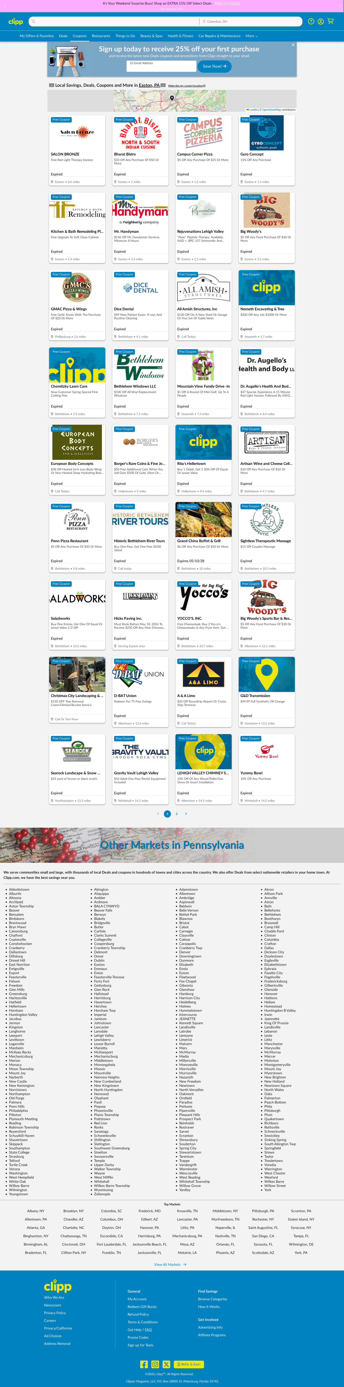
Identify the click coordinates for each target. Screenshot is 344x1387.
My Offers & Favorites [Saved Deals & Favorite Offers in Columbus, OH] (37, 36)
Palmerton (270, 1098)
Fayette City (272, 973)
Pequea (98, 1106)
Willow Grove (188, 1186)
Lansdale (99, 1031)
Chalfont (14, 935)
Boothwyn (270, 919)
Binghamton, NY (35, 1236)
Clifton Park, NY (73, 1253)
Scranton (184, 1136)
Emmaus (98, 969)
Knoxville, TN (187, 1211)
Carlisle (98, 931)
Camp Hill (270, 927)
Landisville (185, 1027)
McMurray (186, 1052)
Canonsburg (16, 931)
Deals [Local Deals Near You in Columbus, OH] (63, 36)
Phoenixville (101, 1110)
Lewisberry (100, 1040)
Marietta (98, 1048)
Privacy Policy (55, 1313)
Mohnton (270, 1060)
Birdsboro (14, 919)
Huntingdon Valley (21, 1015)
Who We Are (54, 1297)
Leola (266, 1035)
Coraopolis (186, 944)
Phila (266, 1106)
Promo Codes (138, 1337)
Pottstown (100, 1119)
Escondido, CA (111, 1236)
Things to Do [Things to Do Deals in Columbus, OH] (125, 36)
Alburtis (13, 894)
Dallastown (16, 952)
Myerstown (271, 1073)
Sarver (182, 1131)
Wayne (97, 1173)
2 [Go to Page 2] (176, 814)
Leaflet (252, 109)
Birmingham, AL (36, 1244)
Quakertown (272, 1119)
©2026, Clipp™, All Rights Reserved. (169, 1374)
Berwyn (98, 914)
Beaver (12, 910)
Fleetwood (186, 977)
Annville (269, 898)
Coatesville (15, 939)
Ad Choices (53, 1336)
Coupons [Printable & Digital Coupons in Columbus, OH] (80, 36)
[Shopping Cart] (330, 21)
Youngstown (16, 1194)
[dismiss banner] (293, 45)
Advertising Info (210, 1327)
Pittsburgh (270, 1110)
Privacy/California (58, 1328)
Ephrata (268, 969)
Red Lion (98, 1123)
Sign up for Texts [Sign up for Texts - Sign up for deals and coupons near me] (140, 1345)
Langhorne (15, 1031)
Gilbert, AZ (149, 1219)
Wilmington (16, 1190)
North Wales (272, 1090)
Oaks (266, 1094)
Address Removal (57, 1343)
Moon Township (19, 1069)
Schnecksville (273, 1131)
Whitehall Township (193, 1181)
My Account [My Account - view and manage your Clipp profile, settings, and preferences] (137, 1299)
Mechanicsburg (19, 1056)
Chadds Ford (272, 931)
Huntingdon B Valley (278, 1010)
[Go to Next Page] (186, 814)
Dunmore (185, 960)
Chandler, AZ (74, 1219)
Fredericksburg (274, 981)
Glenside (269, 989)
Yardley (183, 1190)
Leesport (13, 1035)
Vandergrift (186, 1165)
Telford (12, 1161)
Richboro (269, 1123)
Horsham (14, 1010)
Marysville (270, 1048)
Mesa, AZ (187, 1244)
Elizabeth (184, 964)
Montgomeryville (275, 1065)
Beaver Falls (101, 910)
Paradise (184, 1102)
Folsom (12, 981)
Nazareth (184, 1077)
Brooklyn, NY (73, 1211)
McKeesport (101, 1052)
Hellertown (15, 1006)
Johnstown (100, 1023)
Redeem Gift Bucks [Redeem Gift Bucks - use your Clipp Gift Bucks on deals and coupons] (142, 1307)
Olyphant (99, 1098)
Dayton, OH (111, 1228)
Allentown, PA (36, 1219)
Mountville (100, 1073)
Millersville (186, 1060)
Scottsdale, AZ (263, 1253)
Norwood (99, 1094)
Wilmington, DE (301, 1244)
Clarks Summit (103, 935)
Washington (16, 1173)
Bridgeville (100, 923)
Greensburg (16, 994)
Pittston (13, 1115)
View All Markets (170, 1264)
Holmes (183, 1006)
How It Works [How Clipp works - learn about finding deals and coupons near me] (209, 1307)
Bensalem (14, 914)
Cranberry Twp (189, 948)
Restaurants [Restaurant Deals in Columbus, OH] (101, 36)
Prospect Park (188, 1119)
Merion (12, 1060)
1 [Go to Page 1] (167, 814)
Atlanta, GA (36, 1228)
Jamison (98, 1019)
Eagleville (270, 960)
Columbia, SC (111, 1211)
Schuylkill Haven (19, 1136)
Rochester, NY (263, 1219)
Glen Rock (100, 989)
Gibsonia (184, 985)
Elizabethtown (274, 964)
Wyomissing (101, 1190)
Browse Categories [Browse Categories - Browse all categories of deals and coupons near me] (212, 1299)
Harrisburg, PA (149, 1236)
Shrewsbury (187, 1140)
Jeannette (270, 1019)
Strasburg (14, 1156)
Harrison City (188, 998)
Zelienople (100, 1194)
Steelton (98, 1152)
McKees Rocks (18, 1052)
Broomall (269, 923)
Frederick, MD (150, 1211)
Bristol (182, 923)
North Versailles (190, 1090)
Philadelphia (16, 1110)
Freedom (13, 985)
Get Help (135, 1330)
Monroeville (187, 1065)
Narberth (14, 1077)
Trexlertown (272, 1161)
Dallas (267, 948)
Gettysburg (100, 985)
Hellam (268, 1002)
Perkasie (184, 1106)
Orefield (184, 1098)
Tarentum (185, 1156)
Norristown (16, 1090)
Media (182, 1056)
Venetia (268, 1165)
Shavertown (16, 1140)
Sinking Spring (273, 1140)
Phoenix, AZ (225, 1253)
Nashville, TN (225, 1236)
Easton (97, 964)
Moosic (98, 1069)
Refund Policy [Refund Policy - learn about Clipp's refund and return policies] (138, 1314)
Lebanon (269, 1031)
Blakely (97, 919)
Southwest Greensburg (110, 1148)
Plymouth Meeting (21, 1119)
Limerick (184, 1040)
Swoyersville (101, 1156)
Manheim (14, 1048)
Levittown (14, 1040)
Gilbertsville (272, 985)
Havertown (100, 1002)
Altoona (13, 898)
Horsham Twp (103, 1010)
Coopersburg (102, 944)
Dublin (97, 960)
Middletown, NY (225, 1211)
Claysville (185, 935)
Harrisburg (100, 998)
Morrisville (186, 1069)
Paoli (96, 1102)
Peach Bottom (273, 1102)
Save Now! (214, 66)
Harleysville (16, 998)
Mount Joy (271, 1069)
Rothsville (270, 1127)
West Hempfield (19, 1177)
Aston (267, 902)
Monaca (13, 1065)
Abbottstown (17, 889)
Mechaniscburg (104, 1056)
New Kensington (19, 1085)
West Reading (188, 1177)
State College (17, 1152)
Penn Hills (15, 1106)
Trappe (183, 1161)
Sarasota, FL (263, 1244)
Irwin (266, 1015)
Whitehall (99, 1181)
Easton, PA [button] (150, 85)
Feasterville (15, 977)
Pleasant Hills (188, 1115)
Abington (99, 889)
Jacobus (13, 1019)
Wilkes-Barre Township (110, 1186)
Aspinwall (185, 902)
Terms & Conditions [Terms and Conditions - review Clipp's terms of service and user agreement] (143, 1322)
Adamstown (187, 889)
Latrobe (183, 1031)
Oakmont (185, 1094)
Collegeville (101, 939)
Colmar (183, 939)
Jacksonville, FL (149, 1253)
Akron (267, 889)
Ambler (97, 898)
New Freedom (188, 1081)
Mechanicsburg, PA (187, 1236)
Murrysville (186, 1073)
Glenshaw (185, 989)
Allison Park (272, 894)
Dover (97, 956)
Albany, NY (35, 1211)
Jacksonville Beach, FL (150, 1244)
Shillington (100, 1140)
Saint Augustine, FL (263, 1228)
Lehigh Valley (102, 1035)
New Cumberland (105, 1081)
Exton (96, 973)
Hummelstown (189, 1010)
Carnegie (184, 931)
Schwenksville (103, 1136)
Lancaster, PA (187, 1219)
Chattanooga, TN (74, 1236)
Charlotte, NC (73, 1228)
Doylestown (272, 956)
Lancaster (99, 1027)
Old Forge (14, 1098)
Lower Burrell (102, 1044)
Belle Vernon (187, 910)
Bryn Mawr (15, 927)
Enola (182, 969)
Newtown (185, 1085)
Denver (183, 952)
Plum (266, 1115)
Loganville (14, 1044)
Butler (97, 927)
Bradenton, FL (36, 1253)
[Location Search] (251, 21)
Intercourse (186, 1015)
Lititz (266, 1040)
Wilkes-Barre (17, 1186)
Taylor (267, 1156)
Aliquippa (99, 894)
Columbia (270, 939)
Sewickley (270, 1136)
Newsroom (52, 1305)
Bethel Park (186, 914)
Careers (50, 1320)
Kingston (14, 1027)
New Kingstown (104, 1085)
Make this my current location (187, 86)
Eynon (182, 973)
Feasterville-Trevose (107, 977)
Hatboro (269, 998)
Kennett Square (189, 1023)
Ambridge (185, 898)
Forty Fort (99, 981)
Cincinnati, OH (73, 1244)
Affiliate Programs (212, 1335)
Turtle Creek (16, 1165)
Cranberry (15, 948)
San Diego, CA (263, 1236)
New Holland (273, 1081)
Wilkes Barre (272, 1181)
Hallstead (99, 994)
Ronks (96, 1127)
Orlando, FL (225, 1244)
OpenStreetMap (271, 109)
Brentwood (15, 923)
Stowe (267, 1152)
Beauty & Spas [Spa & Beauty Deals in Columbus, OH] (151, 36)
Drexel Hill (15, 960)
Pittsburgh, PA (263, 1211)
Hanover (269, 994)
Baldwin (184, 906)
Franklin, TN (111, 1253)
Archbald (14, 902)
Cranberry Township (107, 948)
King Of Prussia (274, 1023)
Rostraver (185, 1127)
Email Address (141, 63)
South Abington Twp (278, 1144)
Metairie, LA (187, 1253)
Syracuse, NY (301, 1228)
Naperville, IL (225, 1228)
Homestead (271, 1006)
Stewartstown (188, 1152)
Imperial (98, 1015)
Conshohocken (18, 944)
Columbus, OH (111, 1219)
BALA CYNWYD (104, 906)
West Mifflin (101, 1177)
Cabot (182, 927)
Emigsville (14, 969)
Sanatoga (99, 1131)
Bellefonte (270, 910)
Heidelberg (186, 1002)
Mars (181, 1048)
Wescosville (186, 1173)
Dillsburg (14, 956)
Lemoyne (184, 1035)
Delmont (99, 952)
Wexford (269, 1177)
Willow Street (273, 1186)
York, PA (301, 1253)
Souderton (185, 1144)
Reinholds (185, 1123)
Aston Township (19, 906)
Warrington (271, 1169)
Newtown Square (276, 1085)
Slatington (100, 1144)
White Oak (15, 1181)
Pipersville (185, 1110)
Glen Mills (15, 989)
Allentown (185, 894)
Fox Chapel (186, 981)
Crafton (268, 944)
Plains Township (104, 1115)
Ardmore (99, 902)
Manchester (272, 1044)
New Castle (16, 1081)
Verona (12, 1169)
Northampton (17, 1094)
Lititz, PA (187, 1228)
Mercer (268, 1056)
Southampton (17, 1148)
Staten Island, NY (301, 1219)
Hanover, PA (149, 1228)
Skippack (14, 1144)
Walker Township (105, 1169)
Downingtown (188, 956)
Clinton (268, 935)
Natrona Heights (105, 1077)
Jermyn (12, 1023)
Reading (13, 1123)
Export (12, 973)
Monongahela (102, 1065)
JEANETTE (186, 1019)
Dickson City (272, 952)
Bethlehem (271, 914)
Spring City (186, 1148)
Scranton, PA (301, 1211)
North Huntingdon (106, 1090)
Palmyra (13, 1102)
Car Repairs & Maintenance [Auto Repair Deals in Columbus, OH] (219, 36)
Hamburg (185, 994)
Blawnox (184, 919)
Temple (97, 1161)
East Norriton (17, 964)
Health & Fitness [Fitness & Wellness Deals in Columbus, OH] (180, 36)
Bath (266, 906)
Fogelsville (270, 977)
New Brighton (273, 1077)
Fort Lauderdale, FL (111, 1244)
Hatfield (13, 1002)
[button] (5, 6)
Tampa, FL (301, 1236)
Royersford (15, 1131)
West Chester (273, 1173)
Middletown (101, 1060)
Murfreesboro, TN (225, 1219)
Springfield (271, 1148)
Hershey (98, 1006)
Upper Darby (102, 1165)
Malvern (184, 1044)
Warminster (186, 1169)
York (266, 1190)
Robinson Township (22, 1127)
